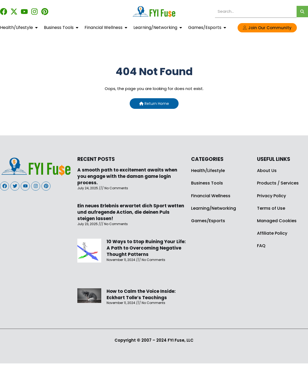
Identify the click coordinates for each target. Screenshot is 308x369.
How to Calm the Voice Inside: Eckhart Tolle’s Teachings (141, 294)
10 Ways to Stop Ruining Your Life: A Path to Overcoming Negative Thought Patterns (146, 248)
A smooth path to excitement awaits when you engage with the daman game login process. (127, 176)
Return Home (154, 103)
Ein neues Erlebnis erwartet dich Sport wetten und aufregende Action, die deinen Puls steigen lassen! (130, 212)
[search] (256, 11)
